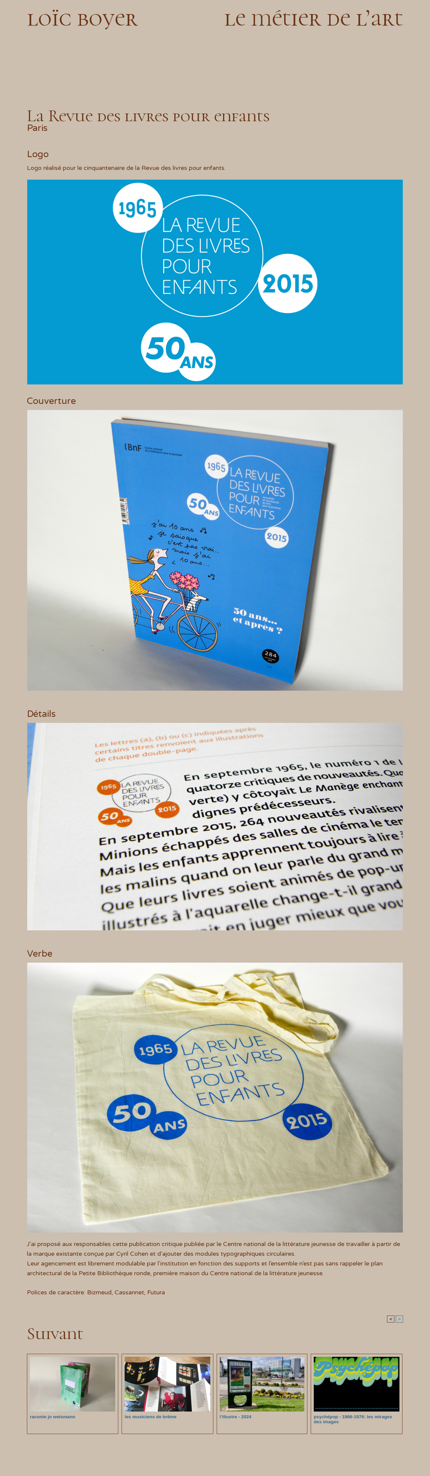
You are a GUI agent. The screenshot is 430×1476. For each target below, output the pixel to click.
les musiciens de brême (149, 1416)
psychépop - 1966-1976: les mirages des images (355, 1419)
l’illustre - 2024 (235, 1416)
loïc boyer (82, 17)
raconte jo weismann (51, 1416)
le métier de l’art (313, 17)
